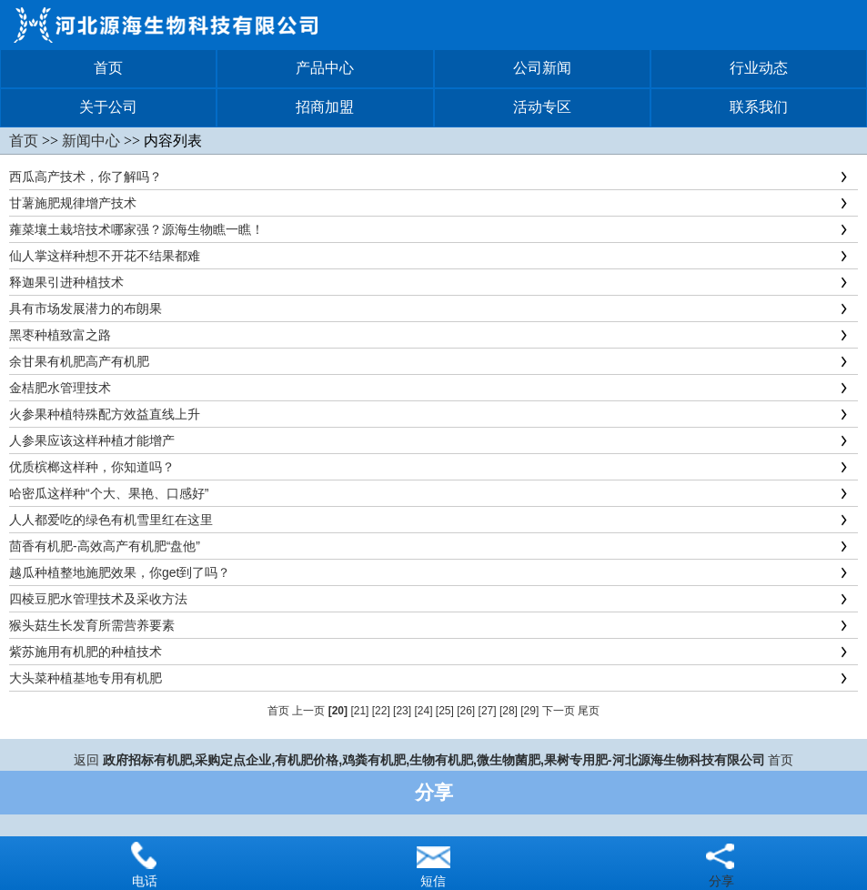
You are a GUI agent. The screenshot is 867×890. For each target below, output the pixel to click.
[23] (402, 710)
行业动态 (759, 68)
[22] (381, 710)
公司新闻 (542, 68)
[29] (529, 710)
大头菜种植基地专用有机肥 (85, 678)
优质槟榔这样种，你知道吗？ (92, 467)
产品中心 (325, 68)
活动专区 (542, 107)
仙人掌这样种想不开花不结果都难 (104, 255)
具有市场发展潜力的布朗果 (85, 308)
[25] (445, 710)
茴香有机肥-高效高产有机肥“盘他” (104, 546)
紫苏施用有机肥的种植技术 (85, 651)
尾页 (589, 710)
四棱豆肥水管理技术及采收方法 (98, 599)
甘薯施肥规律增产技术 (72, 203)
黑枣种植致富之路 (60, 335)
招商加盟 (325, 107)
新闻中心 (91, 140)
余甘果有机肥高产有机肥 (79, 361)
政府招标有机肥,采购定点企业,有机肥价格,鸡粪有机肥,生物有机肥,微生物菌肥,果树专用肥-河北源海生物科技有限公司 (434, 760)
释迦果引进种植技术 (66, 282)
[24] (423, 710)
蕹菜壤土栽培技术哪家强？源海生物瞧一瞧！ (136, 229)
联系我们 (759, 107)
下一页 (558, 710)
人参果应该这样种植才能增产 (92, 440)
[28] (508, 710)
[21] (359, 710)
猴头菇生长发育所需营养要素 (92, 625)
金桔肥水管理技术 (60, 387)
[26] (466, 710)
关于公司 (108, 107)
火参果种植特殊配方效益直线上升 (104, 414)
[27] (488, 710)
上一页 (308, 710)
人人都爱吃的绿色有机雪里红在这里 (111, 519)
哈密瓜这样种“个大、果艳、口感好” (108, 493)
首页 (108, 68)
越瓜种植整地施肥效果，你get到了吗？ (119, 572)
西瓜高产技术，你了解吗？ (85, 176)
